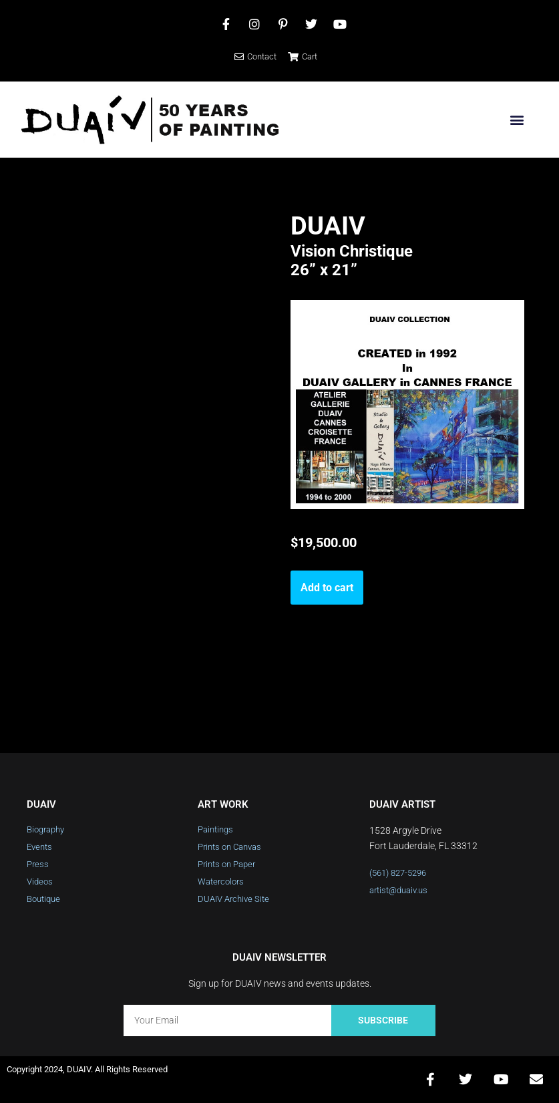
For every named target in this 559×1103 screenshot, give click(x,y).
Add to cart (327, 587)
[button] (517, 120)
